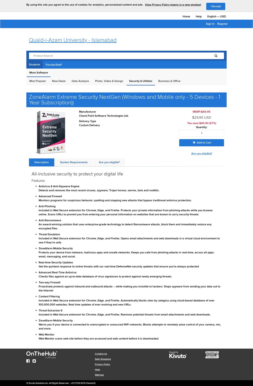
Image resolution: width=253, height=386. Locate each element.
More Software (38, 72)
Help (199, 16)
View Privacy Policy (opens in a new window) (173, 4)
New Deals (59, 81)
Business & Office (169, 81)
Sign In (210, 24)
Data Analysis (80, 81)
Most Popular (37, 81)
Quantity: (201, 127)
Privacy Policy (102, 364)
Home (186, 16)
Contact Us (101, 353)
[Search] (216, 56)
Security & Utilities (140, 81)
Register (222, 24)
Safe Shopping (103, 359)
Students (34, 64)
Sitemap (99, 374)
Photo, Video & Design (109, 81)
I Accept (218, 6)
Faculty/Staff (54, 64)
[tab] (41, 162)
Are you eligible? (201, 153)
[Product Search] (118, 55)
